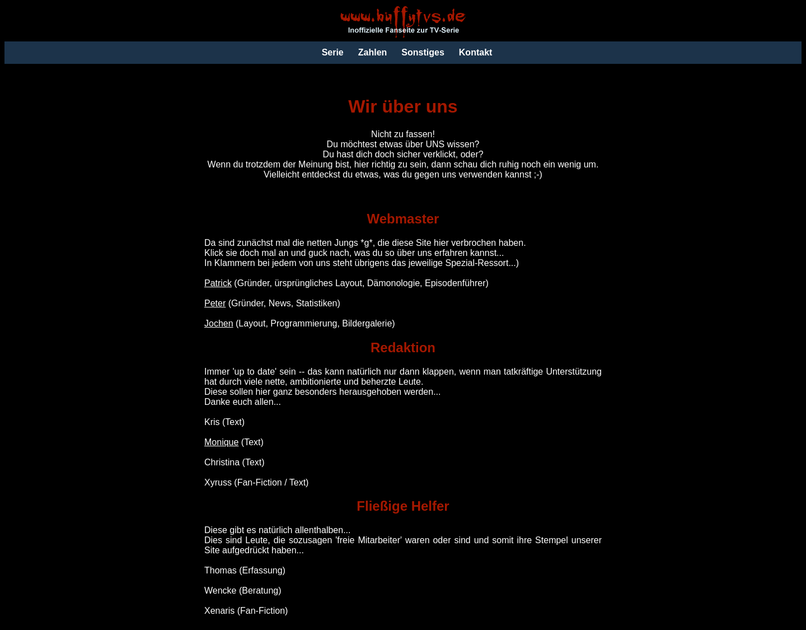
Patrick (218, 283)
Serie (333, 52)
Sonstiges (422, 52)
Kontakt (476, 52)
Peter (215, 303)
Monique (221, 442)
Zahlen (372, 52)
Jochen (218, 323)
